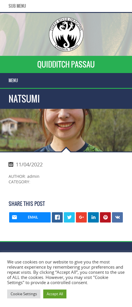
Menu (13, 80)
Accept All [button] (55, 293)
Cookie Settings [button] (24, 293)
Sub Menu (17, 6)
